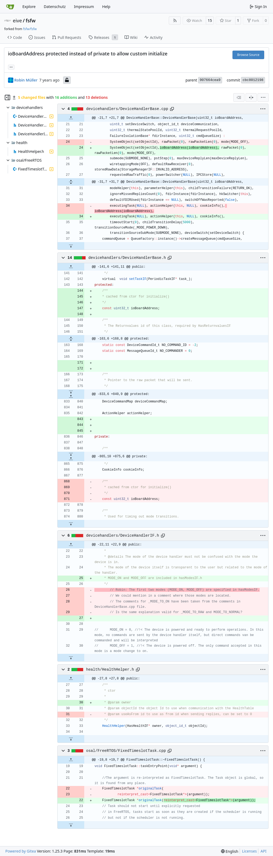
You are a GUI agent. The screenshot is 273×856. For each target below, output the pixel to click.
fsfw (30, 20)
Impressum (84, 6)
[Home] (10, 6)
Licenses (249, 851)
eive (17, 20)
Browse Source (248, 54)
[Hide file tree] (7, 97)
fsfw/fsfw (30, 29)
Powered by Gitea (20, 851)
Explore (28, 6)
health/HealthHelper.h (110, 669)
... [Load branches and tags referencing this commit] (11, 66)
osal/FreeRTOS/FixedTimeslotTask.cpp (126, 751)
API (263, 851)
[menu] (263, 97)
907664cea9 (210, 80)
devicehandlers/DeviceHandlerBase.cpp (127, 109)
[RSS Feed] (175, 21)
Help (106, 6)
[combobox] (238, 97)
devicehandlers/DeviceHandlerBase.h (127, 258)
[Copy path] (172, 109)
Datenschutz (55, 6)
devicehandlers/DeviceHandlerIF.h (122, 535)
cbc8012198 (253, 80)
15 (210, 20)
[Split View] (251, 97)
